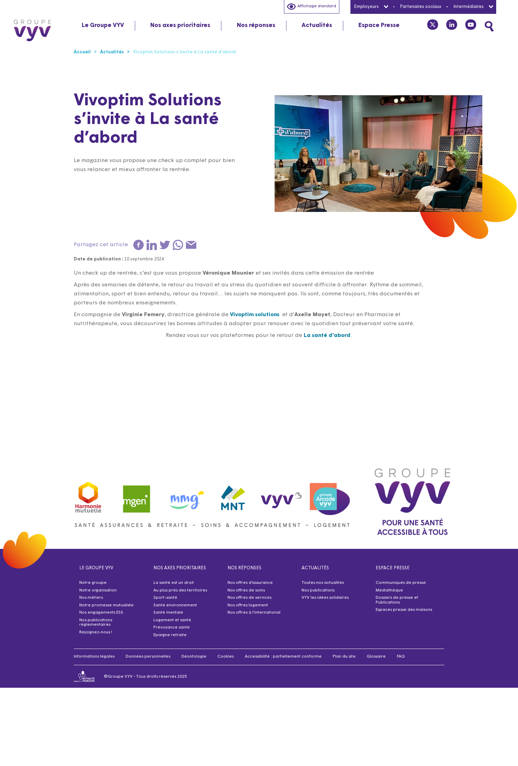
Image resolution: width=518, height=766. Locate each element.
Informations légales (94, 656)
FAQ (401, 656)
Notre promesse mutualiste (106, 605)
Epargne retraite (170, 635)
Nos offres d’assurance (250, 583)
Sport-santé (165, 598)
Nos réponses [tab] (256, 25)
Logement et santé (172, 620)
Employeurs (371, 7)
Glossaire (376, 656)
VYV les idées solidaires (325, 598)
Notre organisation (98, 590)
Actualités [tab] (317, 25)
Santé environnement (175, 605)
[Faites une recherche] (489, 26)
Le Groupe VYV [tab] (103, 25)
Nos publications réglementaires (95, 622)
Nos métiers (91, 598)
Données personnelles (148, 656)
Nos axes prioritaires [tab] (180, 25)
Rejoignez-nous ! (95, 632)
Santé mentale (168, 613)
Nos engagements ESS (101, 613)
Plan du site (344, 656)
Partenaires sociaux (420, 7)
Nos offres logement (247, 605)
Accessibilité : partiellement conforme (283, 656)
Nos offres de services (249, 598)
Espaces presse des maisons (404, 610)
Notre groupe (93, 583)
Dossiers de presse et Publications (397, 600)
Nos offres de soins (246, 590)
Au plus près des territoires (180, 590)
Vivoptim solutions (254, 315)
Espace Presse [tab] (379, 25)
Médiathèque (389, 590)
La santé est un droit (173, 583)
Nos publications (318, 590)
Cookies (225, 656)
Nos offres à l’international (253, 613)
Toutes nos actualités (323, 583)
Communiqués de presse (401, 583)
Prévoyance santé (171, 627)
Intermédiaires (473, 7)
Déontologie (193, 656)
